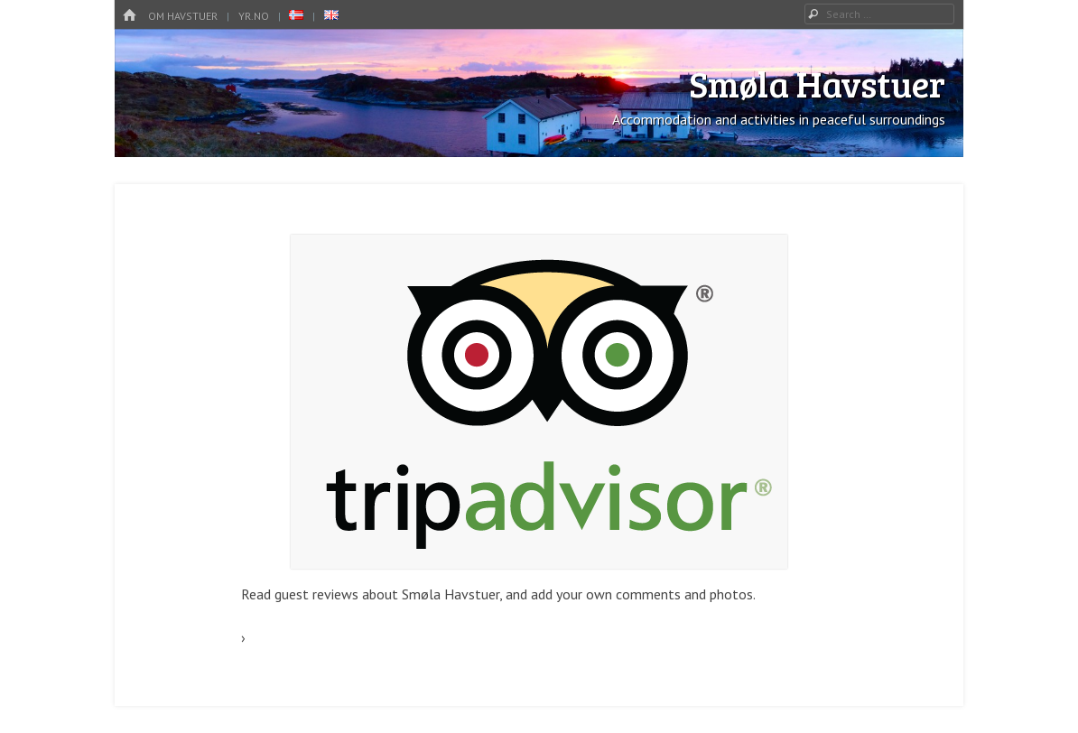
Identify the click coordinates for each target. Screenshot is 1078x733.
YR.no (253, 16)
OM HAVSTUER (183, 16)
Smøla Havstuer (817, 83)
